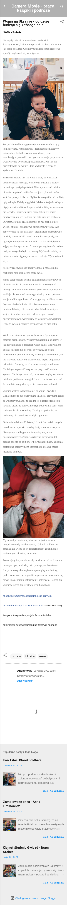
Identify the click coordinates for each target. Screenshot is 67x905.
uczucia (16, 656)
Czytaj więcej (53, 790)
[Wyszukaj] (62, 7)
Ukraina (30, 656)
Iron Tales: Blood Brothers (22, 760)
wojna (42, 656)
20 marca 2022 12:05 (45, 670)
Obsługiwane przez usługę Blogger (33, 898)
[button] (62, 22)
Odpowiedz (25, 681)
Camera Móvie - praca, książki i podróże (33, 8)
